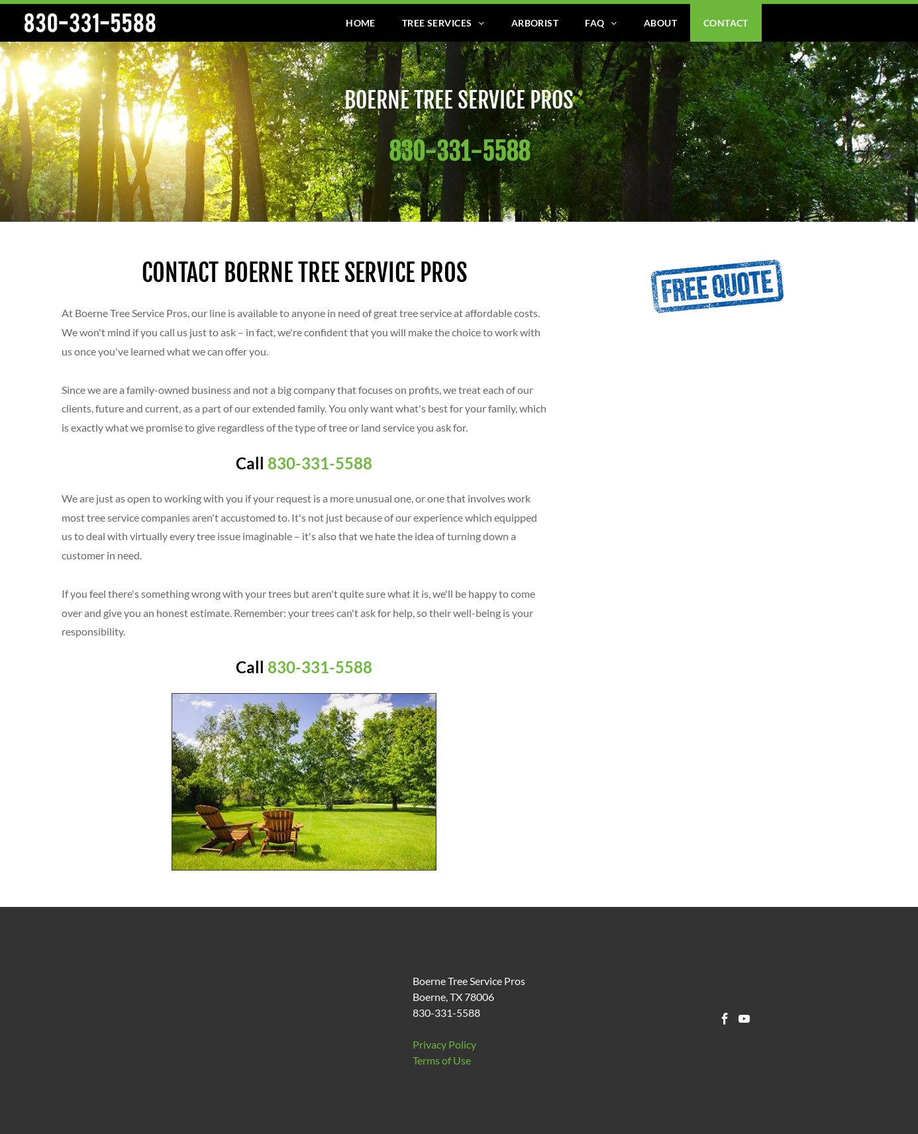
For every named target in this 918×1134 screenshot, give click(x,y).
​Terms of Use (442, 1060)
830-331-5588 (320, 463)
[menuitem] (360, 23)
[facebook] (725, 1021)
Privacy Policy (444, 1044)
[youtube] (744, 1021)
